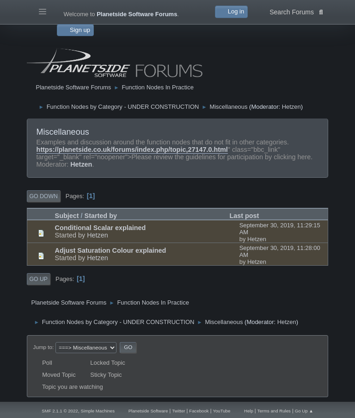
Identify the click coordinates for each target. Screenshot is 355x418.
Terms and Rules (274, 410)
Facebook (198, 410)
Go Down (44, 196)
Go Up (39, 279)
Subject (67, 215)
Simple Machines (98, 410)
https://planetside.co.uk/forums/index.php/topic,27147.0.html (132, 149)
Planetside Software (148, 410)
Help (248, 410)
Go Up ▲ (304, 410)
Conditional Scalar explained (100, 227)
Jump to (42, 347)
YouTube (221, 410)
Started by (101, 215)
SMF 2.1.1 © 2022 (60, 410)
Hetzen (291, 106)
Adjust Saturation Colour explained (110, 250)
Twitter (178, 410)
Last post (244, 215)
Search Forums (296, 11)
